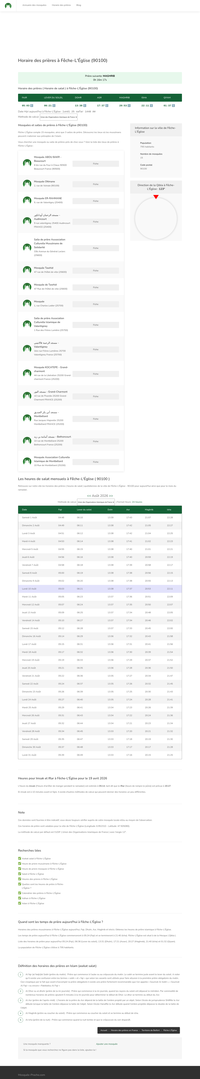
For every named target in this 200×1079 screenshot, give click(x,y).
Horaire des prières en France (124, 961)
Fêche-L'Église (170, 961)
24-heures (137, 433)
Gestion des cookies (168, 1043)
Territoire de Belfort (151, 961)
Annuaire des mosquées (34, 5)
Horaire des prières (61, 5)
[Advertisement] (83, 30)
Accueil (104, 961)
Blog (78, 5)
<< (89, 427)
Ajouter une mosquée (107, 975)
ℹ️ (27, 105)
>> (111, 427)
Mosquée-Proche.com (31, 1006)
